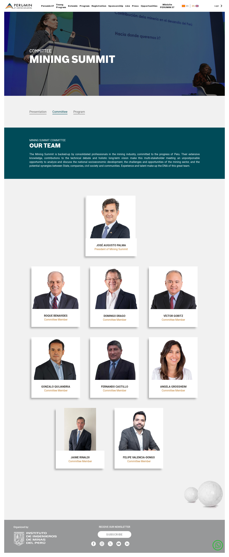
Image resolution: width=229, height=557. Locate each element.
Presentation (38, 111)
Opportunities (149, 6)
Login (216, 6)
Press (135, 6)
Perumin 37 (47, 6)
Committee (59, 111)
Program (84, 6)
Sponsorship (115, 6)
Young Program (61, 6)
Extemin (73, 6)
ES (185, 6)
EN (195, 6)
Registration (98, 6)
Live (127, 6)
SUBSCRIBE (114, 534)
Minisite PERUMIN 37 (167, 6)
